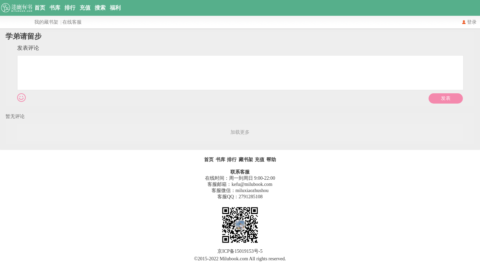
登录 (472, 22)
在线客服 (72, 22)
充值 (85, 8)
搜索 (100, 8)
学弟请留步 (23, 36)
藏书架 (246, 159)
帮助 (271, 159)
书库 (54, 8)
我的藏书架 (46, 22)
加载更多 (240, 132)
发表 (446, 98)
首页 (39, 8)
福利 (115, 8)
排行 (69, 8)
